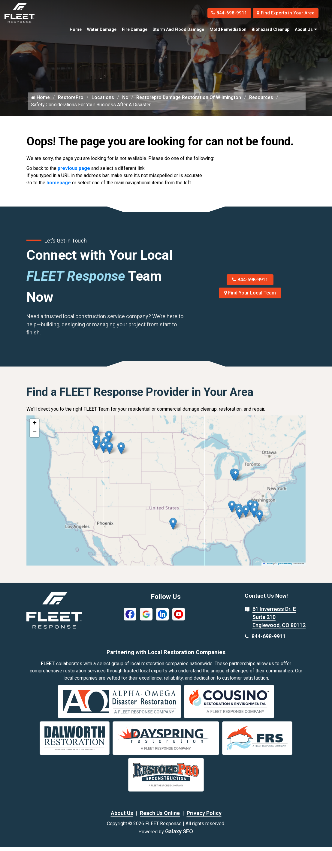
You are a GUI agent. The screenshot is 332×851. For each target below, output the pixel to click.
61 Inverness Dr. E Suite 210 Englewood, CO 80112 (279, 621)
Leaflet (268, 568)
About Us (304, 29)
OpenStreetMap (284, 568)
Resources (264, 101)
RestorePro (71, 101)
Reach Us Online (160, 817)
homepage (59, 187)
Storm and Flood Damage (178, 29)
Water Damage (101, 29)
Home (76, 29)
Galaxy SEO (179, 835)
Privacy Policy (204, 817)
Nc (126, 101)
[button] (121, 453)
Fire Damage (134, 29)
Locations (103, 101)
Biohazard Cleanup (270, 29)
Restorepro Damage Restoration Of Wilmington (190, 101)
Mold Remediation (228, 29)
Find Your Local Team (250, 297)
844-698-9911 (224, 13)
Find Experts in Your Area (283, 13)
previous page (74, 173)
